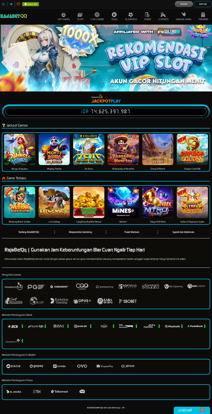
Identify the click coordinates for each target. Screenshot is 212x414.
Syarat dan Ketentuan (183, 232)
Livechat (191, 410)
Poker (147, 16)
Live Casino (97, 16)
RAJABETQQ (98, 408)
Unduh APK (30, 4)
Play (116, 101)
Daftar (203, 4)
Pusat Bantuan (131, 232)
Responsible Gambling (80, 232)
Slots (80, 16)
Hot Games (64, 16)
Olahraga (131, 16)
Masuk (183, 4)
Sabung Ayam (183, 16)
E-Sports (163, 16)
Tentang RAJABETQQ (28, 232)
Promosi (203, 16)
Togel (114, 16)
